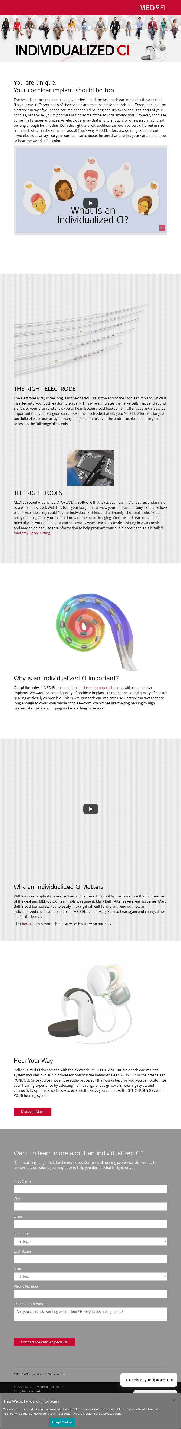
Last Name (22, 1251)
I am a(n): (21, 1233)
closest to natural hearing (103, 687)
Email (18, 1216)
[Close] (174, 1399)
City (17, 1198)
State (18, 1268)
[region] (90, 1411)
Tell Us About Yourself (31, 1303)
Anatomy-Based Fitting (32, 533)
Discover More (32, 1111)
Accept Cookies (62, 1422)
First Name (22, 1181)
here (26, 924)
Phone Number (26, 1286)
